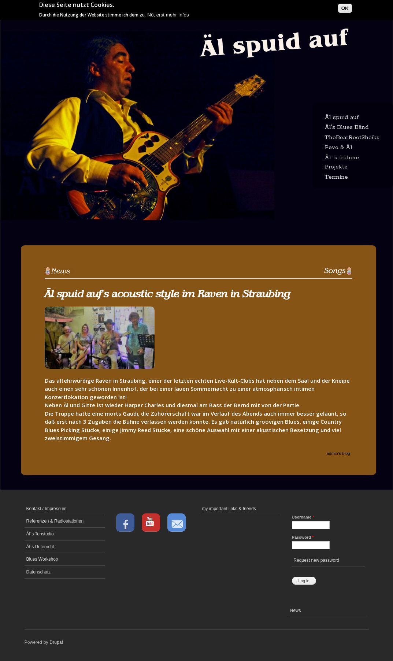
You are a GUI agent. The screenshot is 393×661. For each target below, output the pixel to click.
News (295, 610)
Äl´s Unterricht (40, 546)
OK (345, 6)
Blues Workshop (42, 559)
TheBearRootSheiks (352, 137)
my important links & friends (229, 508)
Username (303, 517)
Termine (336, 177)
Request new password (317, 560)
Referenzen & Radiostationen (55, 521)
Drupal (56, 642)
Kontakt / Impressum (46, 508)
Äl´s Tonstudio (40, 533)
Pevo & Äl (338, 147)
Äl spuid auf (342, 117)
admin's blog (338, 453)
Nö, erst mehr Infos (168, 13)
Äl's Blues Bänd (347, 127)
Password (303, 537)
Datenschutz (38, 572)
